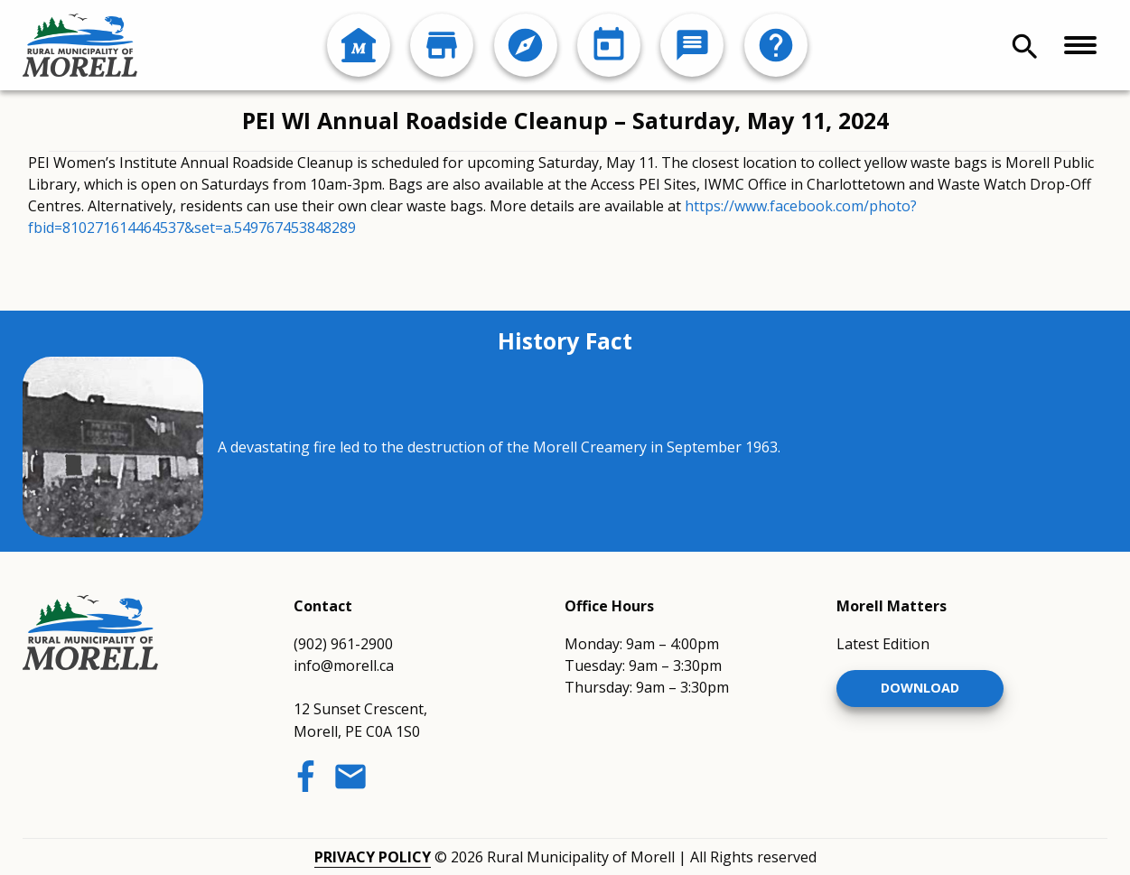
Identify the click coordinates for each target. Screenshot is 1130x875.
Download (920, 687)
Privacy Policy (372, 857)
